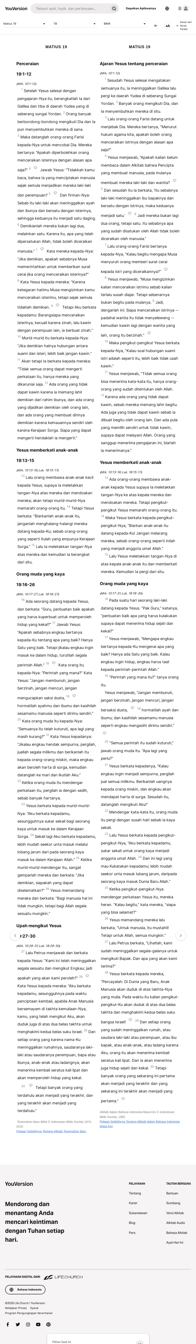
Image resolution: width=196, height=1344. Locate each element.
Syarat (34, 1308)
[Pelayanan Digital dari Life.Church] (98, 1275)
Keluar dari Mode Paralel (184, 26)
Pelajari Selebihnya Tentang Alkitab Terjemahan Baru (51, 1131)
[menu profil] (183, 8)
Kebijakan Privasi (16, 1308)
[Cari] (70, 8)
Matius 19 (25, 23)
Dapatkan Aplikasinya (141, 8)
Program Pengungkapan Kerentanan (29, 1313)
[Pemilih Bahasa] (167, 8)
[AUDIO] (155, 25)
